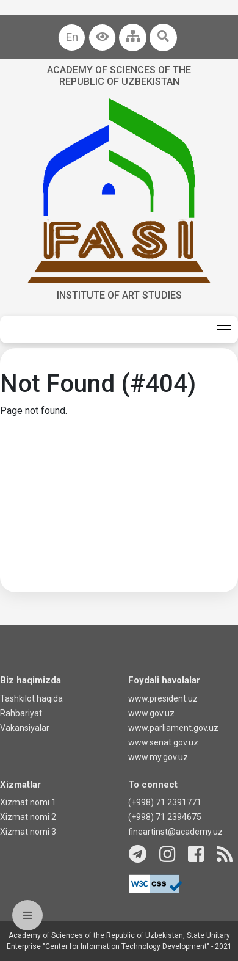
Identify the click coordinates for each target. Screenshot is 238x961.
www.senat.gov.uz (163, 742)
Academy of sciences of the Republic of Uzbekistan (119, 75)
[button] (102, 37)
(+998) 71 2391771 (164, 802)
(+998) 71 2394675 (164, 817)
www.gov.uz (151, 713)
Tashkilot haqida (31, 698)
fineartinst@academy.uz (175, 831)
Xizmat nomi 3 (28, 831)
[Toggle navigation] (224, 329)
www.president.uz (163, 698)
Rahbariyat (21, 713)
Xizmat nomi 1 (28, 802)
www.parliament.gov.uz (173, 728)
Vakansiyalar (24, 728)
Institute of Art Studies (119, 295)
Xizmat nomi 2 (28, 817)
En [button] (71, 37)
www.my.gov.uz (158, 757)
